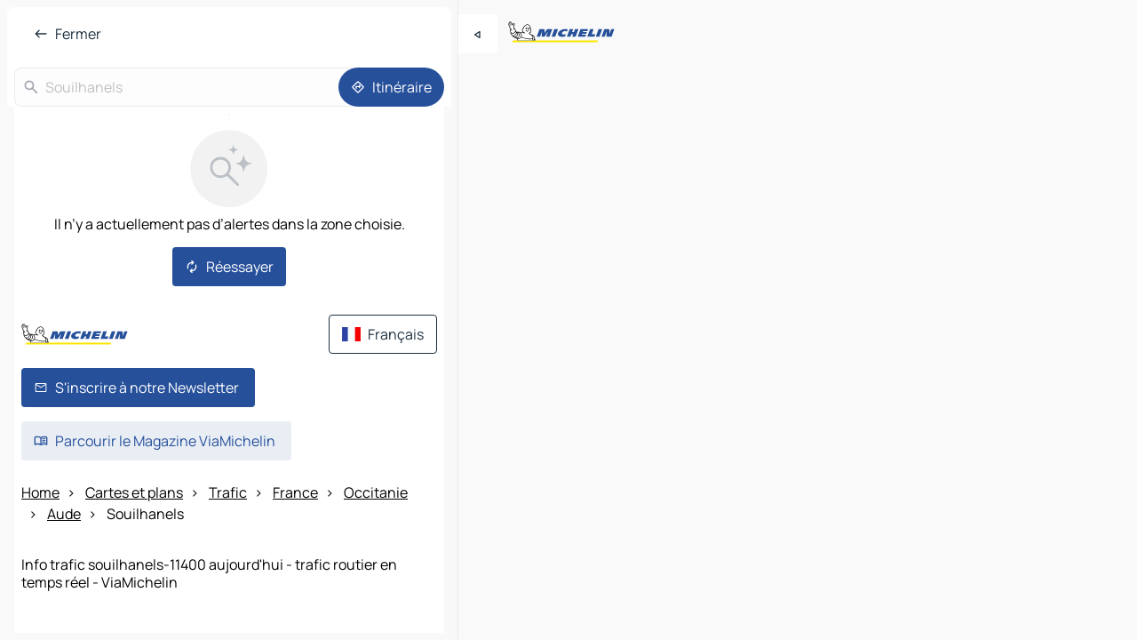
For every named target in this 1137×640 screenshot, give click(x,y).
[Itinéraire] (391, 87)
